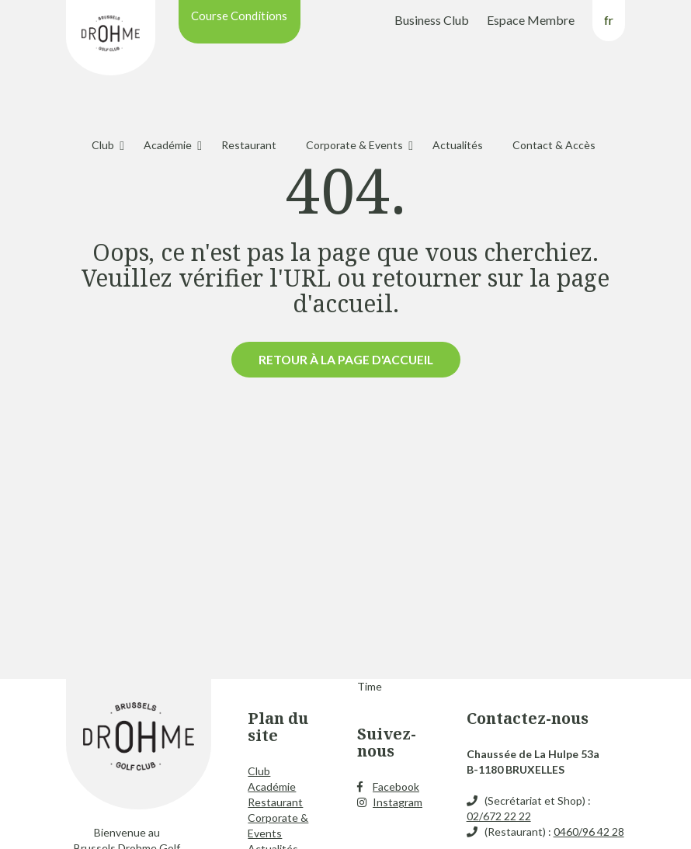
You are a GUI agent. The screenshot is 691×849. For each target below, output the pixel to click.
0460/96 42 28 (589, 831)
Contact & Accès (554, 144)
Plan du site (278, 727)
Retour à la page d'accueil (345, 359)
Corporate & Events (354, 144)
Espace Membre (531, 19)
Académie (168, 144)
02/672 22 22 (499, 816)
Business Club (431, 19)
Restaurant (248, 144)
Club (103, 144)
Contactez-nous (528, 718)
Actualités (457, 144)
